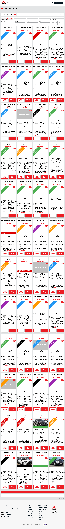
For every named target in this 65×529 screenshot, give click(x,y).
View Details (5, 61)
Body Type (3, 21)
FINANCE (36, 2)
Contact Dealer (12, 61)
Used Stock (30, 513)
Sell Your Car (41, 515)
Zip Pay (40, 519)
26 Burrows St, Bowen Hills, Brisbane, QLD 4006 (11, 508)
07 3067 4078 (58, 2)
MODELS (17, 2)
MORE (47, 2)
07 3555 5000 (8, 514)
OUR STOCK (23, 2)
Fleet (39, 513)
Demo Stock (30, 511)
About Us (30, 515)
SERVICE (41, 2)
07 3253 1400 (7, 512)
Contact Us (30, 517)
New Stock (30, 509)
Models (29, 507)
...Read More (9, 55)
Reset (14, 14)
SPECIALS (30, 2)
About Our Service (42, 505)
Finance (40, 511)
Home (29, 505)
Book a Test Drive (42, 509)
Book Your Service (42, 507)
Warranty (40, 517)
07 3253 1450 (6, 516)
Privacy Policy (40, 524)
